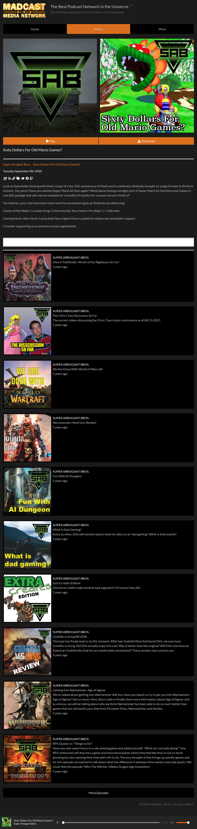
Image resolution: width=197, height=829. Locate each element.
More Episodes (99, 793)
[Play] (58, 822)
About (189, 804)
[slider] (111, 822)
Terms (167, 804)
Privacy (178, 804)
